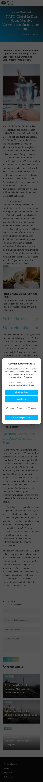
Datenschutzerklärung (24, 385)
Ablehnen (21, 399)
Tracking (11, 408)
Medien (32, 408)
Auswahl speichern (21, 418)
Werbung (22, 408)
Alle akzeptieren (22, 392)
